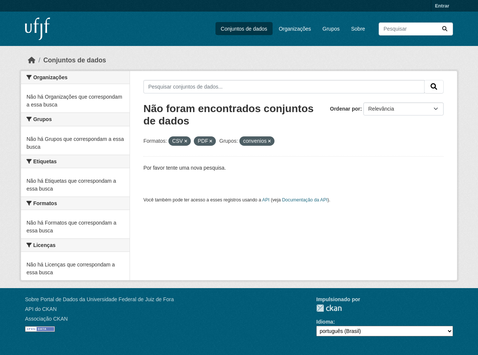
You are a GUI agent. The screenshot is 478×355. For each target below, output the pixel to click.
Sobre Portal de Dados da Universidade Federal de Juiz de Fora (99, 299)
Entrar (442, 6)
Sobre (358, 29)
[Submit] (444, 29)
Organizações (295, 29)
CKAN (329, 308)
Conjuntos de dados (244, 29)
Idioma (324, 322)
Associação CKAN (46, 319)
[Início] (31, 60)
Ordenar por (345, 109)
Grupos (331, 29)
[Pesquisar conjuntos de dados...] (416, 29)
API (266, 200)
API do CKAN (41, 309)
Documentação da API (305, 200)
